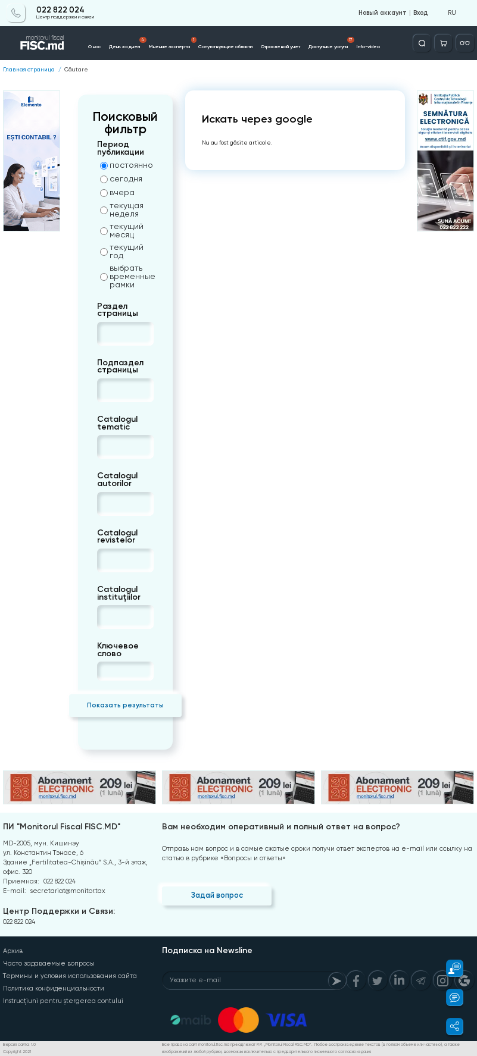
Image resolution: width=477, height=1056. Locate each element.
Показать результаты (125, 705)
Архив (13, 951)
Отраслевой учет (280, 46)
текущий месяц (122, 230)
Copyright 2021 (17, 1051)
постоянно (126, 165)
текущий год (122, 251)
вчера (117, 192)
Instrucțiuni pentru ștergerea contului (63, 1001)
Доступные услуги (331, 43)
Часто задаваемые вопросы (49, 963)
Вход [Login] (420, 13)
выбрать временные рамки (127, 276)
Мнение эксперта (172, 43)
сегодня (121, 178)
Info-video (368, 46)
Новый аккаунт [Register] (382, 13)
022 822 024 (60, 10)
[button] (449, 968)
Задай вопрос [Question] (217, 895)
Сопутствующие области (225, 46)
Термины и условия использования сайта (70, 976)
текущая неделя (122, 209)
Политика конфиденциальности (53, 988)
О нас (94, 46)
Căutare (76, 70)
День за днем (127, 43)
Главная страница (29, 70)
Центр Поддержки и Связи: (59, 911)
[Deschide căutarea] (422, 43)
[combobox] (106, 333)
